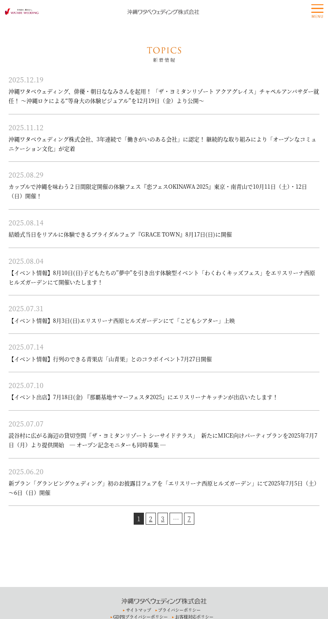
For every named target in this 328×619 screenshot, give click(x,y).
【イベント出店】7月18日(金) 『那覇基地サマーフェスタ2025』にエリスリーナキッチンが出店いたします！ (143, 397)
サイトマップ (138, 610)
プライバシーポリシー (179, 610)
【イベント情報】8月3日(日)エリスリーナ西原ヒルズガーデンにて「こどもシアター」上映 (122, 320)
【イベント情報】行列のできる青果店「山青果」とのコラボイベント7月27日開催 (110, 359)
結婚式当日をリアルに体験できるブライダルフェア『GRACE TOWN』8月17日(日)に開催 (120, 234)
